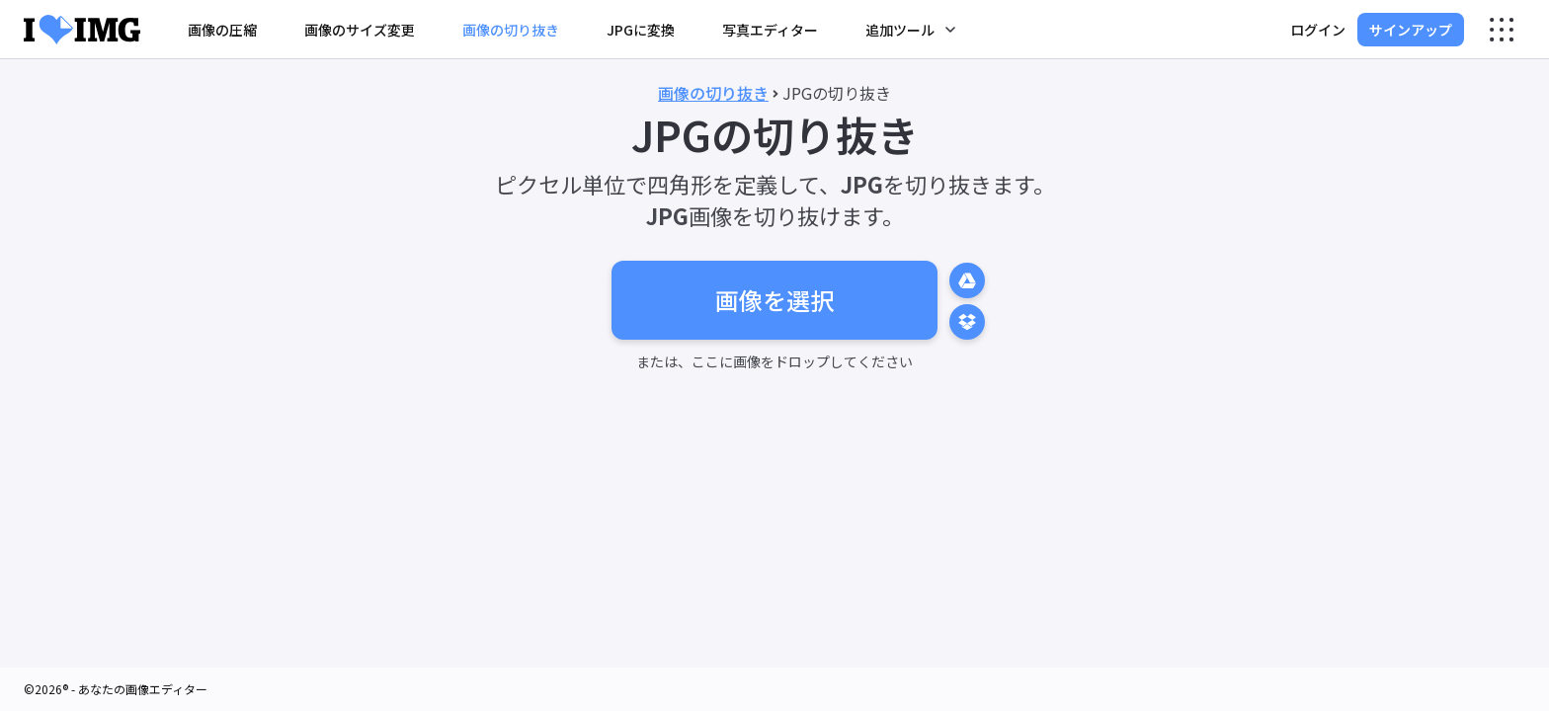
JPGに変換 (641, 30)
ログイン (1317, 30)
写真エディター (770, 30)
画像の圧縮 (222, 30)
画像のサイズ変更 (359, 30)
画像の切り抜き (510, 30)
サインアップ (1410, 30)
